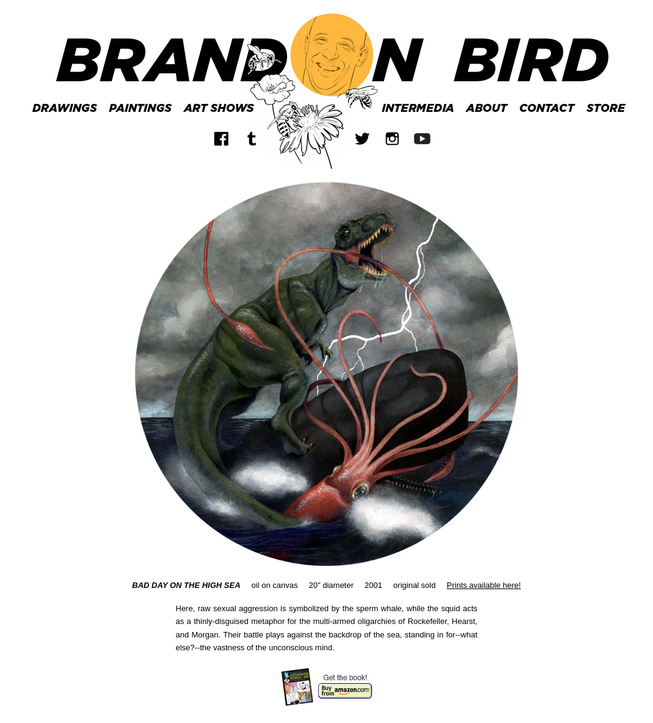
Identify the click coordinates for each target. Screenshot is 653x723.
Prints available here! (483, 585)
